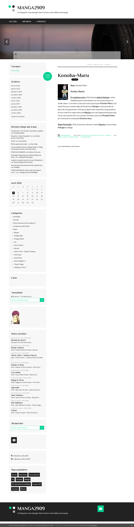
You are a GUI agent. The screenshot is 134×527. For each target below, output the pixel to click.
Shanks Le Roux (17, 365)
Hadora (108, 64)
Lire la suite (15, 70)
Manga (27, 479)
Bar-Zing (34, 144)
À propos (41, 21)
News (15, 229)
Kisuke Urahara (17, 348)
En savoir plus (93, 525)
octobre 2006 (16, 113)
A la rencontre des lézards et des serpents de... (27, 165)
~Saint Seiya (17, 258)
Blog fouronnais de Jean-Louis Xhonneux (27, 148)
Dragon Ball (37, 484)
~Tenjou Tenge (18, 264)
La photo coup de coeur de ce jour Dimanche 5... (27, 160)
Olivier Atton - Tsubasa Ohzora (24, 355)
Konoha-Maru (73, 75)
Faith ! (13, 141)
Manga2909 (31, 7)
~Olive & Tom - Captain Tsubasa (24, 251)
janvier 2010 (15, 89)
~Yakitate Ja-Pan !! (19, 267)
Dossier (16, 220)
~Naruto (16, 248)
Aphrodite (15, 388)
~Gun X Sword (18, 245)
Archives (26, 21)
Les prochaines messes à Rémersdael (23, 147)
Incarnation (22, 141)
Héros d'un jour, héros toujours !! (24, 223)
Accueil (13, 21)
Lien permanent (64, 135)
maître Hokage (103, 97)
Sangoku (19, 479)
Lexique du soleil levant (21, 226)
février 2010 (15, 86)
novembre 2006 (16, 110)
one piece (15, 489)
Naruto (23, 489)
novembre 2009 (16, 95)
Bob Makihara (17, 403)
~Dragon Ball (18, 236)
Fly (13, 479)
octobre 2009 (16, 98)
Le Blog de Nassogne (25, 157)
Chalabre (17, 167)
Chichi (89, 64)
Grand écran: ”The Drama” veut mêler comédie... (27, 131)
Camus (14, 410)
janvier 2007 (15, 104)
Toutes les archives (18, 116)
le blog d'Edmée (19, 133)
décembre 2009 (16, 92)
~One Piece (17, 255)
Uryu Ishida (16, 372)
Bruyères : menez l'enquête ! (20, 136)
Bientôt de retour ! (18, 340)
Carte (14, 278)
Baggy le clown (17, 380)
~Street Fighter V (19, 261)
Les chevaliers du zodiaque (21, 484)
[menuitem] (14, 21)
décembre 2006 (16, 107)
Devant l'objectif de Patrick (23, 162)
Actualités (16, 217)
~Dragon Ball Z (18, 239)
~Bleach (16, 232)
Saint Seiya (23, 475)
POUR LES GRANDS (18, 152)
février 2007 (15, 101)
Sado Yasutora (17, 395)
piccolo (14, 475)
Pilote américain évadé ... (19, 144)
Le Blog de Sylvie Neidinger (28, 172)
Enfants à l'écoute (34, 152)
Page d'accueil (98, 64)
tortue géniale (34, 475)
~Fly (14, 242)
